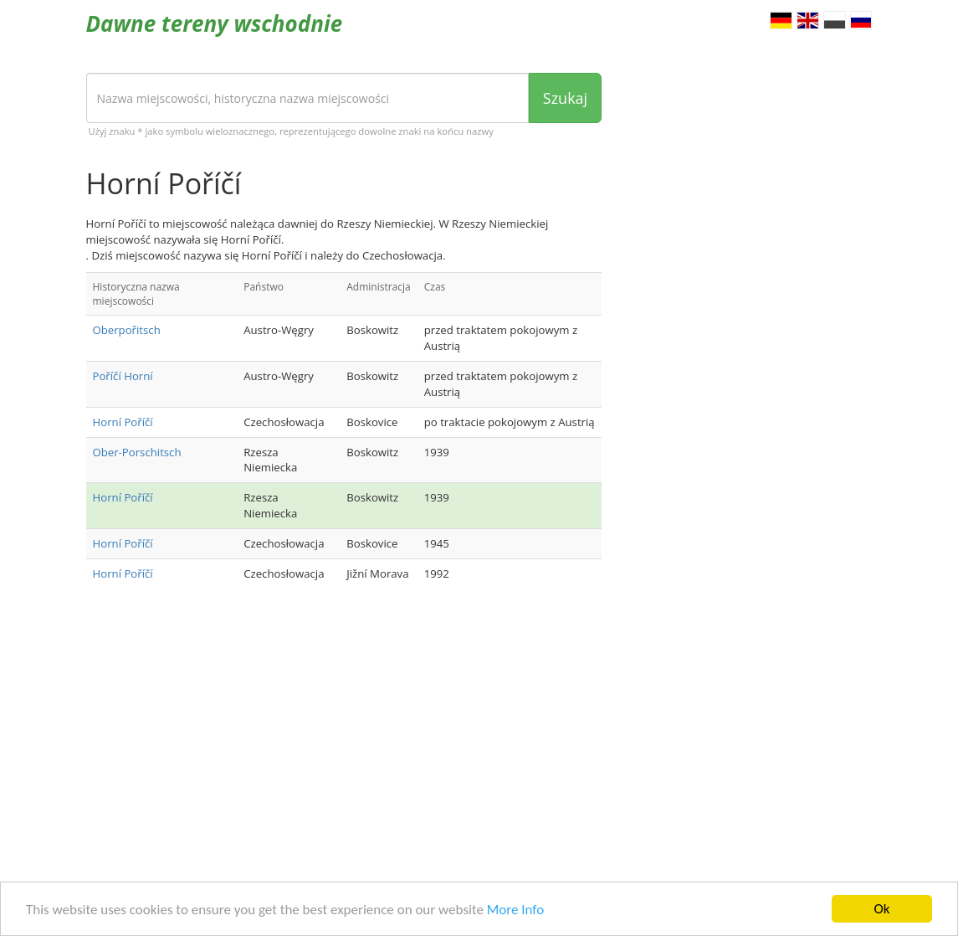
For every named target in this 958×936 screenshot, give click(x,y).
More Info (515, 910)
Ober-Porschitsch (137, 452)
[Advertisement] (344, 735)
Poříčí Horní (123, 375)
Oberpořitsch (127, 329)
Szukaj (565, 98)
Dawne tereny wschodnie (214, 23)
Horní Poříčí (123, 421)
